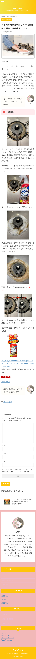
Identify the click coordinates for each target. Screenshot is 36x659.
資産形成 (5, 584)
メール (4, 453)
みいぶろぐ (18, 8)
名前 (4, 445)
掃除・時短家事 (7, 402)
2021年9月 (5, 603)
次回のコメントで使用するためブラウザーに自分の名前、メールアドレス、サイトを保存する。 (17, 470)
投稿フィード (6, 635)
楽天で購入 (5, 382)
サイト (4, 461)
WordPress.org (6, 640)
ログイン (4, 633)
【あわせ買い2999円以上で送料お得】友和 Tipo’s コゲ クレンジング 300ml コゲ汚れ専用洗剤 (17, 363)
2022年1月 (5, 599)
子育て (4, 576)
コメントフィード (7, 638)
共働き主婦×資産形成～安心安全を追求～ (18, 652)
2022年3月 (5, 596)
